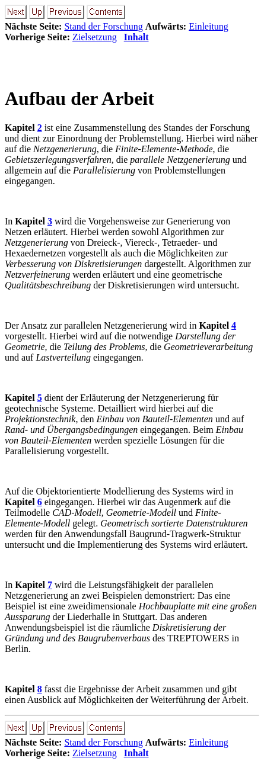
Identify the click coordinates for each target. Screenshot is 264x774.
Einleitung (208, 26)
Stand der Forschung (103, 26)
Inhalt (136, 37)
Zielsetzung (94, 37)
